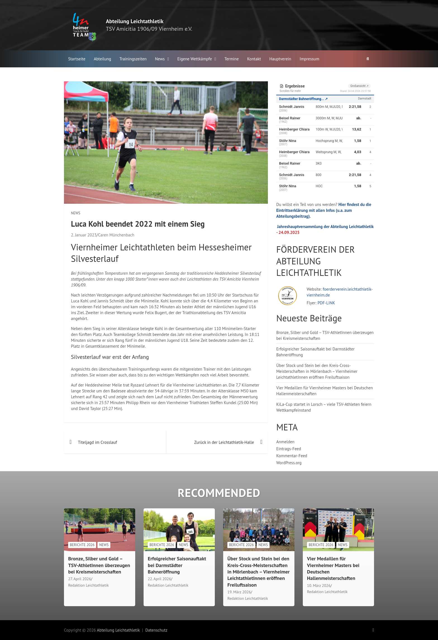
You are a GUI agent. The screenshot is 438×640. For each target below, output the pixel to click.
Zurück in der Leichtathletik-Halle (224, 442)
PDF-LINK (326, 302)
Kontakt (254, 58)
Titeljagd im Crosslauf (97, 442)
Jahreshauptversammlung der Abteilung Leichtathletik (325, 226)
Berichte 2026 (82, 544)
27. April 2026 (79, 578)
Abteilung (102, 58)
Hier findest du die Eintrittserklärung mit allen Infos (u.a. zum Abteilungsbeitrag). (323, 210)
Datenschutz (156, 630)
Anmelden (285, 441)
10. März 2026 (318, 585)
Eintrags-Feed (288, 448)
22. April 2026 (159, 578)
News (160, 58)
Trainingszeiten (133, 58)
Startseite (76, 58)
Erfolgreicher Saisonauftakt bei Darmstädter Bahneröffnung (177, 565)
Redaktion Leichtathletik (88, 585)
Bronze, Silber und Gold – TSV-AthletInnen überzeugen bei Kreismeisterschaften (99, 565)
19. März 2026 (239, 591)
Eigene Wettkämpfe (194, 58)
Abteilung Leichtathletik (134, 21)
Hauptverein (280, 58)
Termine (232, 58)
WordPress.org (289, 462)
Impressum (309, 58)
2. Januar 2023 (84, 235)
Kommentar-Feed (291, 455)
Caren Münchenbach (116, 235)
